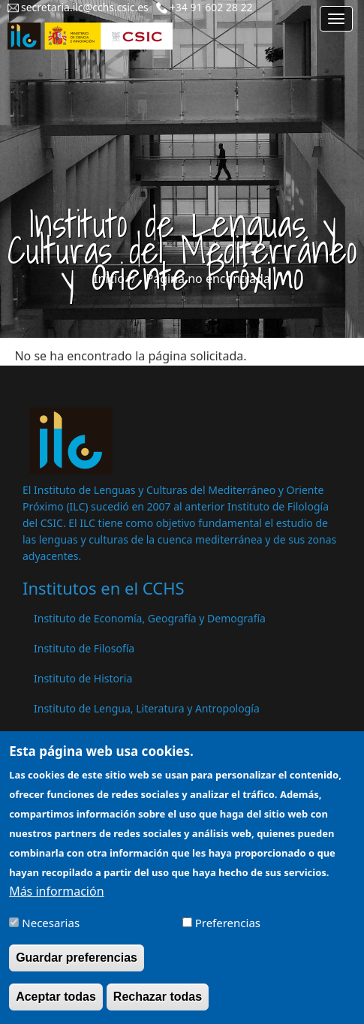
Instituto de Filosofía (84, 648)
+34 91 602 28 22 (211, 7)
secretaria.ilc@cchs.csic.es (85, 7)
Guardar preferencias (76, 965)
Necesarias (51, 930)
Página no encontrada (208, 278)
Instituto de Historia (83, 678)
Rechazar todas (157, 1004)
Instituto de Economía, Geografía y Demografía (150, 618)
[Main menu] (336, 19)
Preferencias (227, 930)
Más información (56, 898)
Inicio (109, 278)
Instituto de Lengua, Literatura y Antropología (147, 708)
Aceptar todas (56, 1004)
